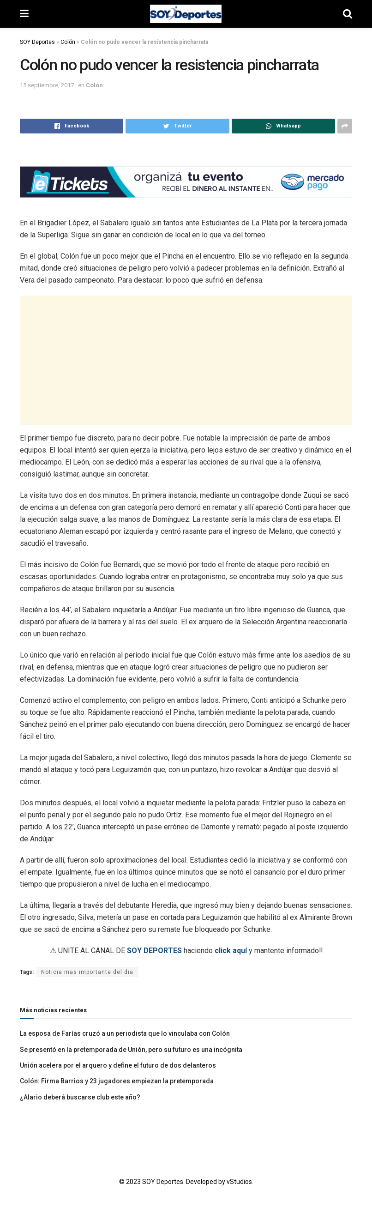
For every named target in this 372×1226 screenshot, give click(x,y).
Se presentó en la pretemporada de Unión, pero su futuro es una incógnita (131, 1049)
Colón (67, 42)
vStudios (239, 1181)
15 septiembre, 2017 (47, 85)
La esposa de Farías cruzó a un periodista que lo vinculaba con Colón (125, 1033)
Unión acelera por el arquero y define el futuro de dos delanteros (118, 1065)
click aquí (231, 950)
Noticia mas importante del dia (87, 972)
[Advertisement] (186, 360)
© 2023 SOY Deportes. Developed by (173, 1181)
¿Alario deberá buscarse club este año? (80, 1097)
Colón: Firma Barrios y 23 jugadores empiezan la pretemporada (117, 1081)
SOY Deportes (37, 42)
